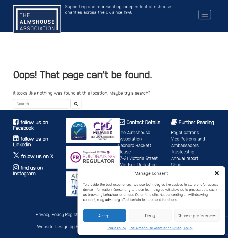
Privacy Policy (50, 214)
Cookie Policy (116, 228)
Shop (176, 164)
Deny (150, 215)
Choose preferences (196, 215)
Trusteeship (182, 151)
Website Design (53, 226)
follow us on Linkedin (30, 141)
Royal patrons (185, 132)
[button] (217, 173)
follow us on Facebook (30, 125)
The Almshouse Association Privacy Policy (161, 228)
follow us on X (37, 156)
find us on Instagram (28, 170)
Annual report (185, 158)
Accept (104, 215)
